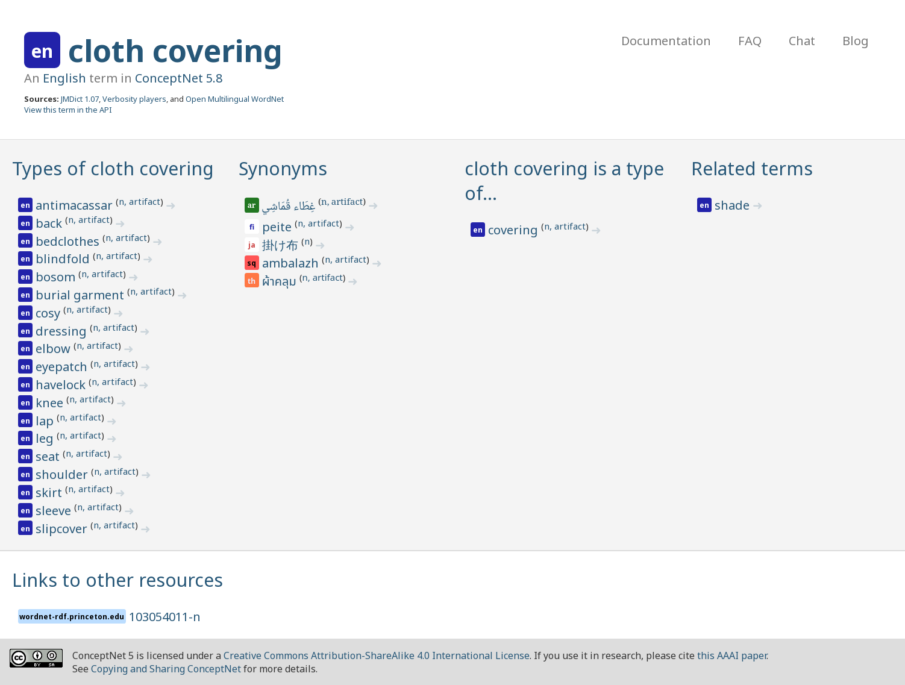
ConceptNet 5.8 (178, 78)
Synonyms (283, 168)
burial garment (81, 295)
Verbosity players (134, 98)
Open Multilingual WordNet (235, 98)
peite (278, 227)
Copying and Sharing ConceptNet (166, 668)
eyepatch (63, 366)
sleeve (55, 510)
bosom (57, 277)
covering (514, 230)
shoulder (63, 474)
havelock (62, 385)
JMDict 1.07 (80, 98)
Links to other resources (117, 580)
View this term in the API (68, 109)
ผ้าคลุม (280, 282)
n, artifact (139, 201)
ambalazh (292, 263)
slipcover (63, 529)
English (64, 78)
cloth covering (175, 50)
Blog (855, 41)
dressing (63, 331)
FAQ (750, 41)
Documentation (666, 41)
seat (49, 456)
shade (734, 205)
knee (51, 403)
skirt (50, 492)
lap (46, 421)
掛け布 (281, 245)
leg (46, 438)
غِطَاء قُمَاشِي (289, 207)
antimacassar (76, 205)
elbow (55, 348)
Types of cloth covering (113, 168)
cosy (49, 313)
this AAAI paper (731, 655)
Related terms (752, 168)
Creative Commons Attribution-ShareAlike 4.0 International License (377, 655)
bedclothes (69, 241)
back (50, 223)
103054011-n (165, 616)
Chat (802, 41)
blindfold (64, 259)
